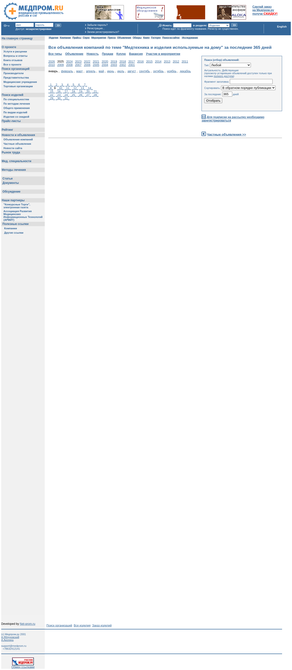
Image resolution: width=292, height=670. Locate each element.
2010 (51, 65)
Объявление (74, 54)
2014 (158, 61)
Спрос (86, 37)
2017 (131, 61)
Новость (93, 54)
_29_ (51, 98)
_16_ (59, 91)
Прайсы (77, 37)
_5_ (73, 84)
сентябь (144, 71)
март (79, 71)
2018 (123, 61)
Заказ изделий (102, 625)
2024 (69, 61)
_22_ (51, 95)
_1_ (50, 84)
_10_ (60, 88)
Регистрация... (96, 28)
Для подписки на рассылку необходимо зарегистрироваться (233, 119)
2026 (51, 61)
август (131, 71)
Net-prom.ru (27, 624)
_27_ (88, 95)
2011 (185, 61)
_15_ (51, 91)
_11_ (68, 88)
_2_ (56, 84)
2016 (140, 61)
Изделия (53, 37)
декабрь (185, 71)
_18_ (73, 91)
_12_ (75, 88)
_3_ (62, 84)
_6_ (79, 84)
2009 (60, 65)
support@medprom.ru (13, 645)
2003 (114, 65)
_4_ (67, 84)
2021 (96, 61)
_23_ (59, 95)
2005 (96, 65)
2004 (105, 65)
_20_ (88, 91)
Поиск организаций (59, 625)
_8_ (50, 88)
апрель (90, 71)
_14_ (89, 88)
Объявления (124, 37)
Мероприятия (98, 37)
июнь (110, 71)
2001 (131, 65)
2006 (87, 65)
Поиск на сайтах (171, 37)
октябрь (158, 71)
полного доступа (223, 76)
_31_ (66, 98)
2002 (123, 65)
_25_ (73, 95)
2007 (78, 65)
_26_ (80, 95)
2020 (105, 61)
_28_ (95, 95)
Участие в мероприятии (163, 54)
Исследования (189, 37)
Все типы (55, 54)
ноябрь (172, 71)
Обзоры (137, 37)
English (282, 26)
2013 (167, 61)
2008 (69, 65)
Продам (107, 54)
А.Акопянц (7, 640)
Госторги (156, 37)
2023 (78, 61)
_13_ (82, 88)
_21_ (95, 91)
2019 (114, 61)
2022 (87, 61)
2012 (176, 61)
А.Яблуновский (10, 637)
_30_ (59, 98)
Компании (65, 37)
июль (120, 71)
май (101, 71)
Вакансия (136, 54)
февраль (67, 71)
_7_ (84, 84)
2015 (149, 61)
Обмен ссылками (23, 666)
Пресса (111, 37)
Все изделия (82, 625)
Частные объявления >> (226, 134)
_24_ (66, 95)
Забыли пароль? (97, 24)
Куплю (121, 54)
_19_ (80, 91)
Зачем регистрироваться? (103, 31)
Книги (146, 37)
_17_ (66, 91)
